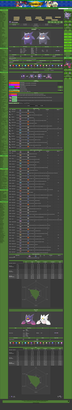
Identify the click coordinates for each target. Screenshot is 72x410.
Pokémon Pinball (2, 143)
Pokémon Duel (1, 105)
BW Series (1, 165)
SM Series (1, 167)
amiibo (1, 151)
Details (60, 86)
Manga (4, 155)
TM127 (10, 249)
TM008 (10, 155)
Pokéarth (35, 8)
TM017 (10, 158)
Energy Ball (13, 166)
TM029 (10, 169)
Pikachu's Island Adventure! (3, 195)
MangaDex (1, 157)
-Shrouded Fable (2, 214)
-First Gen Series (2, 223)
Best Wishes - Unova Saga (3, 54)
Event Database (2, 45)
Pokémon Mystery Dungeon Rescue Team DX (3, 86)
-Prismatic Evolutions (2, 212)
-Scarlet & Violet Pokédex (3, 19)
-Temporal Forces (2, 215)
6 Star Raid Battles (33, 83)
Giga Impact (13, 188)
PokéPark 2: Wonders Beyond (3, 111)
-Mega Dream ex (2, 229)
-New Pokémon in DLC (2, 46)
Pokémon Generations (2, 61)
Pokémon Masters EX (2, 85)
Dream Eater (13, 249)
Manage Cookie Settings (44, 400)
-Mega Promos (1, 224)
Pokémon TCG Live (2, 89)
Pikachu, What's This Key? (3, 199)
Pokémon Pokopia (2, 76)
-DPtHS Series (1, 221)
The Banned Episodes (2, 59)
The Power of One (2, 171)
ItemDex (1, 27)
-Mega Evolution (2, 209)
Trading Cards (4, 201)
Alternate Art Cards (2, 205)
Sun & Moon (1, 90)
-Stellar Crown (1, 213)
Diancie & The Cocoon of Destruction (3, 183)
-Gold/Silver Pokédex (2, 13)
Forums (8, 8)
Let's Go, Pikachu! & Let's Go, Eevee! (3, 91)
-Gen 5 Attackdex (2, 24)
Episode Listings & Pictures (3, 49)
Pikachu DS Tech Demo (2, 134)
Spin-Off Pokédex (2, 29)
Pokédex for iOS (2, 115)
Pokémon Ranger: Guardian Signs (4, 118)
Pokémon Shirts (2, 42)
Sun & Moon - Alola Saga (3, 55)
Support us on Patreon (36, 402)
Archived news (1, 11)
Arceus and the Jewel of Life (3, 178)
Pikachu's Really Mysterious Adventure (3, 198)
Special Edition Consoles (3, 149)
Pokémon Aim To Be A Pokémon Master (3, 57)
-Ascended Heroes (2, 208)
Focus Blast (13, 232)
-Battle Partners (2, 234)
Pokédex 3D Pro (2, 113)
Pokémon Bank (2, 98)
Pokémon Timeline (2, 36)
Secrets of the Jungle (2, 187)
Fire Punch (13, 169)
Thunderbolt (13, 199)
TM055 (10, 188)
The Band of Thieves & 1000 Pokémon (3, 101)
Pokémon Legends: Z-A (14, 103)
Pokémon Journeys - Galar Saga (4, 56)
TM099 (10, 227)
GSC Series (1, 161)
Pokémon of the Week (2, 33)
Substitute (13, 210)
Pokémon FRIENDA (2, 154)
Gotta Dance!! (1, 193)
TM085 (10, 210)
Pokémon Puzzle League (3, 142)
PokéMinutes (1, 65)
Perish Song (13, 144)
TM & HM (41, 105)
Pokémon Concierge (2, 68)
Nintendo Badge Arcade (2, 106)
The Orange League (2, 51)
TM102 (10, 232)
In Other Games (2, 148)
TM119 (10, 246)
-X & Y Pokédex (2, 15)
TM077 (10, 205)
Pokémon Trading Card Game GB (4, 145)
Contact (10, 8)
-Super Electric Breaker (2, 235)
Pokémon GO (1, 84)
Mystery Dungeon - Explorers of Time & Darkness (3, 125)
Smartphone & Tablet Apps (3, 150)
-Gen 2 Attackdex (2, 22)
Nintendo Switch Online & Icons (3, 152)
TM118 (10, 243)
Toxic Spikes (13, 213)
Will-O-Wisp (13, 191)
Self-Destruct (13, 180)
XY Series (1, 166)
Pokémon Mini (1, 139)
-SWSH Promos (2, 225)
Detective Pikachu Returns (3, 80)
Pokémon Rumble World (3, 102)
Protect (13, 158)
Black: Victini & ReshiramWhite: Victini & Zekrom (3, 179)
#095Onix (58, 396)
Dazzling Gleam (14, 221)
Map (60, 90)
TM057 (10, 191)
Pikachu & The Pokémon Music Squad (3, 200)
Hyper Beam (13, 177)
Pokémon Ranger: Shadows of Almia (3, 124)
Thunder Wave (14, 155)
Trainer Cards (1, 204)
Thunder (13, 235)
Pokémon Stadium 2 (2, 138)
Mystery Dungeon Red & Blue (3, 133)
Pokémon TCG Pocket (2, 81)
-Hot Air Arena (1, 233)
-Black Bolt (1, 210)
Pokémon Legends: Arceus (3, 83)
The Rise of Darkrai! (2, 177)
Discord (13, 8)
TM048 (10, 180)
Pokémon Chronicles (2, 58)
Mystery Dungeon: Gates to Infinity (4, 110)
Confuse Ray (13, 111)
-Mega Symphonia (2, 231)
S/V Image (38, 29)
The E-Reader (1, 135)
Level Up (36, 105)
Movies (4, 168)
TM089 (10, 213)
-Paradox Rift (1, 216)
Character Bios (1, 50)
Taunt (12, 224)
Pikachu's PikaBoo (2, 192)
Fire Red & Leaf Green (2, 128)
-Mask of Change (2, 237)
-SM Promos (1, 226)
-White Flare (1, 232)
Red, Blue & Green (2, 141)
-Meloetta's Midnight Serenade (3, 181)
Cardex (1, 203)
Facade (13, 238)
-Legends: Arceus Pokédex (3, 18)
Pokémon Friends (2, 77)
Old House (25, 90)
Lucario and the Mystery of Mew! (3, 175)
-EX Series (1, 222)
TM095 (10, 224)
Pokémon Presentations (3, 41)
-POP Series (1, 227)
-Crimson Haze (1, 238)
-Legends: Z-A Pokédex (2, 20)
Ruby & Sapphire (2, 127)
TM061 (10, 194)
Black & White (1, 107)
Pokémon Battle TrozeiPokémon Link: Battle (3, 99)
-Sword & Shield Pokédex (3, 17)
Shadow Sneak (14, 122)
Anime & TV (4, 48)
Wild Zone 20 (22, 90)
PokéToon (1, 64)
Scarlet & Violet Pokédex (23, 8)
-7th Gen (1, 35)
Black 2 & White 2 (2, 108)
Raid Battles (1, 206)
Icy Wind (13, 133)
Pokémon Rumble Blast (2, 112)
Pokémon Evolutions (2, 62)
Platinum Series (2, 164)
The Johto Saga (2, 52)
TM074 (10, 202)
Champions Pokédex (30, 8)
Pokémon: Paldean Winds (3, 63)
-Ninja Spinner (1, 228)
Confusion (13, 119)
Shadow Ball (13, 202)
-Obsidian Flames (2, 217)
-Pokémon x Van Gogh (2, 40)
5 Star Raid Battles (28, 83)
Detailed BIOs (1, 158)
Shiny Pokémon (2, 60)
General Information (2, 156)
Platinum (1, 117)
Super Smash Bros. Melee (3, 140)
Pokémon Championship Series (3, 37)
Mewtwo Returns (2, 172)
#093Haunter (14, 396)
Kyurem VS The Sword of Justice (4, 180)
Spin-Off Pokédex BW (2, 30)
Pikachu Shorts (4, 189)
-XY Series (1, 220)
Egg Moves (61, 22)
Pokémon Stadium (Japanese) (3, 144)
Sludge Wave (13, 141)
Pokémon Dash (2, 130)
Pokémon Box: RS (2, 131)
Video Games (4, 72)
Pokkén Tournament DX (2, 94)
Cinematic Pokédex (2, 31)
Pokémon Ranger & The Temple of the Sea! (4, 176)
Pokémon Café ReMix (2, 78)
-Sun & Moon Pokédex (2, 16)
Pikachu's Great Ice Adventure (3, 196)
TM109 (10, 238)
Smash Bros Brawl (2, 126)
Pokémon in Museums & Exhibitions (3, 39)
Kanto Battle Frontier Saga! (3, 53)
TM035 (10, 172)
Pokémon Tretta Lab (2, 109)
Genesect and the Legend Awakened (3, 182)
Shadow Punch (14, 243)
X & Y (0, 97)
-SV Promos (1, 241)
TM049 (10, 183)
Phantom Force (14, 147)
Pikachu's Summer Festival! (3, 194)
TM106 (10, 235)
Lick (12, 114)
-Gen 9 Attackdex (2, 26)
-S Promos (1, 242)
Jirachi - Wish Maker (2, 174)
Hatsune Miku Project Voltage (3, 38)
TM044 (10, 177)
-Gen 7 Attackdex (2, 25)
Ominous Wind (14, 246)
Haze (12, 130)
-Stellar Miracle (1, 236)
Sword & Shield (2, 82)
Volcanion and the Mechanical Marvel (3, 185)
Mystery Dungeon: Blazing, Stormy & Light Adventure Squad (4, 120)
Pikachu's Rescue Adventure (3, 191)
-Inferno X (1, 230)
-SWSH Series (1, 219)
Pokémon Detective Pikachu (3, 188)
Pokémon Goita (2, 153)
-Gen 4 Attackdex (2, 23)
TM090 (10, 216)
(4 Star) (29, 91)
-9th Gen (1, 34)
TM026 (10, 166)
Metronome (13, 227)
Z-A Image (33, 29)
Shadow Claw (13, 125)
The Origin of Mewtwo (2, 170)
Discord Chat (1, 44)
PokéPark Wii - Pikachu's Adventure (3, 121)
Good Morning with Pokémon (3, 66)
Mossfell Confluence (23, 86)
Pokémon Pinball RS (2, 132)
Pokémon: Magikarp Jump (3, 93)
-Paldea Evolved (2, 218)
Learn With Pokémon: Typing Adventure (3, 114)
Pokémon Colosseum (2, 129)
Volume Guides (2, 159)
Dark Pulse (13, 136)
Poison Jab (13, 205)
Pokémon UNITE (2, 79)
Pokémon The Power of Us (3, 186)
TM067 (10, 199)
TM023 (10, 161)
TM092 (10, 221)
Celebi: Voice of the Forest (3, 173)
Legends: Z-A (1, 75)
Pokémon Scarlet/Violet (24, 103)
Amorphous (52, 70)
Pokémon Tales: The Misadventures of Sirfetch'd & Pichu (3, 69)
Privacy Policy (39, 400)
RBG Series (1, 160)
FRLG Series (1, 162)
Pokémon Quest (2, 95)
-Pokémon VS (1, 240)
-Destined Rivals (2, 211)
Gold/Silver (1, 137)
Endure (13, 172)
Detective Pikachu (2, 104)
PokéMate (1, 136)
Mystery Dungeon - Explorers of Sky (3, 122)
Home (5, 8)
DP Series (1, 163)
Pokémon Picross (2, 103)
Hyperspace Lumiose (23, 91)
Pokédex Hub (17, 8)
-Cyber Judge (1, 239)
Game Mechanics (2, 32)
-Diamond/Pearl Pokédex (3, 14)
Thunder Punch (14, 161)
